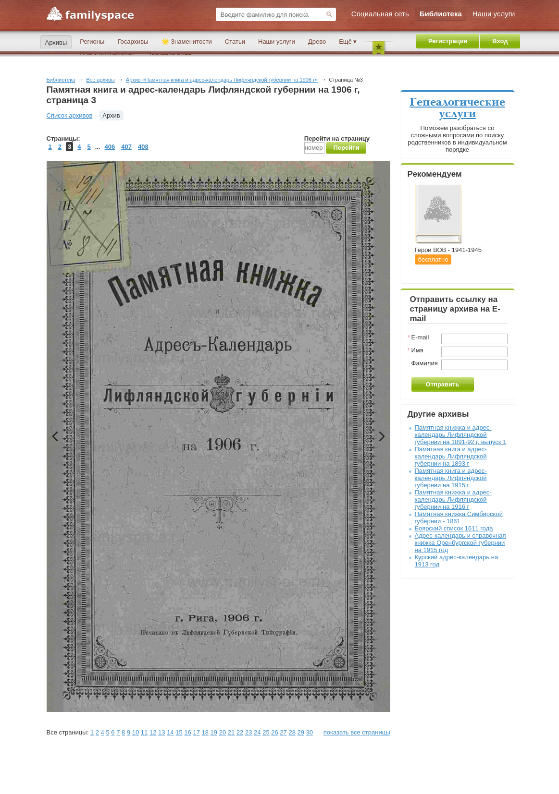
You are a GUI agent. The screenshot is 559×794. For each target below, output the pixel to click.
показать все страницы (356, 732)
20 (222, 732)
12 (152, 732)
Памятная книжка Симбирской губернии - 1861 (459, 517)
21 (231, 732)
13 (161, 732)
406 (110, 146)
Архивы (56, 42)
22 (239, 732)
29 (301, 732)
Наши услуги (276, 41)
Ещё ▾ (348, 41)
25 (265, 732)
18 (205, 732)
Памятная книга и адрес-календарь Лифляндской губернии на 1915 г (451, 478)
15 (178, 732)
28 (291, 732)
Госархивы (132, 41)
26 (274, 732)
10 (135, 732)
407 (126, 146)
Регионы (92, 41)
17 (196, 732)
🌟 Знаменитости (186, 41)
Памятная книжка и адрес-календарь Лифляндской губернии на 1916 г (453, 499)
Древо (317, 41)
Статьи (235, 41)
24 (257, 732)
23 (248, 732)
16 (187, 732)
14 (170, 732)
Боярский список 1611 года (454, 528)
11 (144, 732)
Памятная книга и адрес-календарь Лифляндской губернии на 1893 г (451, 456)
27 (283, 732)
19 (214, 732)
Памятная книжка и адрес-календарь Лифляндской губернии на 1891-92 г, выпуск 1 (461, 434)
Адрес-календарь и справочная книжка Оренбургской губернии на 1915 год (460, 542)
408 (143, 146)
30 (309, 732)
